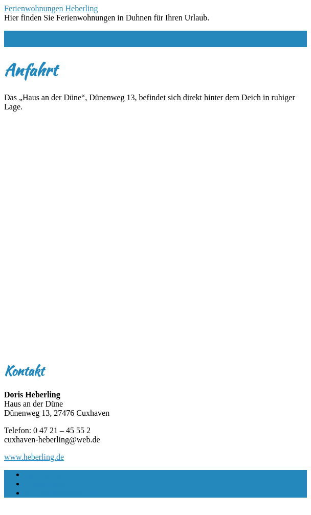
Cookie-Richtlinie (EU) (63, 492)
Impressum (43, 474)
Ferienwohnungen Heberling (51, 8)
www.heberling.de (34, 457)
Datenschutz (45, 483)
